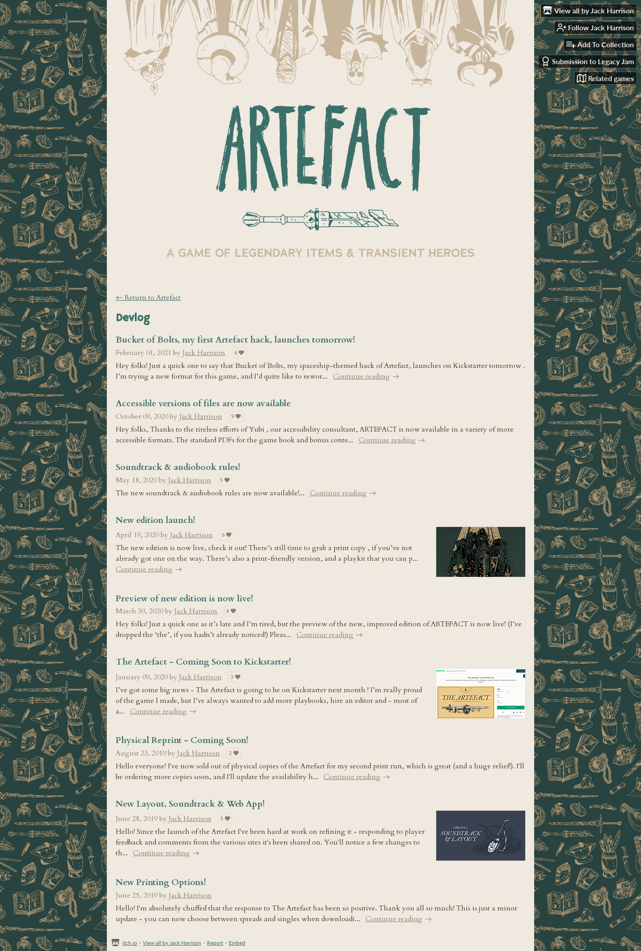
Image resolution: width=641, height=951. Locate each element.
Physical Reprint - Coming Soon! (182, 740)
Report (215, 942)
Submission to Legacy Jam (587, 61)
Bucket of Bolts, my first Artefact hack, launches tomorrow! (235, 340)
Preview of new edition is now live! (184, 598)
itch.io (129, 942)
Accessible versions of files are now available (203, 403)
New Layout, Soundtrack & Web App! (190, 804)
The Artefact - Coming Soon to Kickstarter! (203, 662)
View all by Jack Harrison (172, 942)
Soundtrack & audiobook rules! (178, 467)
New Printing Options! (161, 882)
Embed (237, 942)
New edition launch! (155, 520)
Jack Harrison (204, 353)
